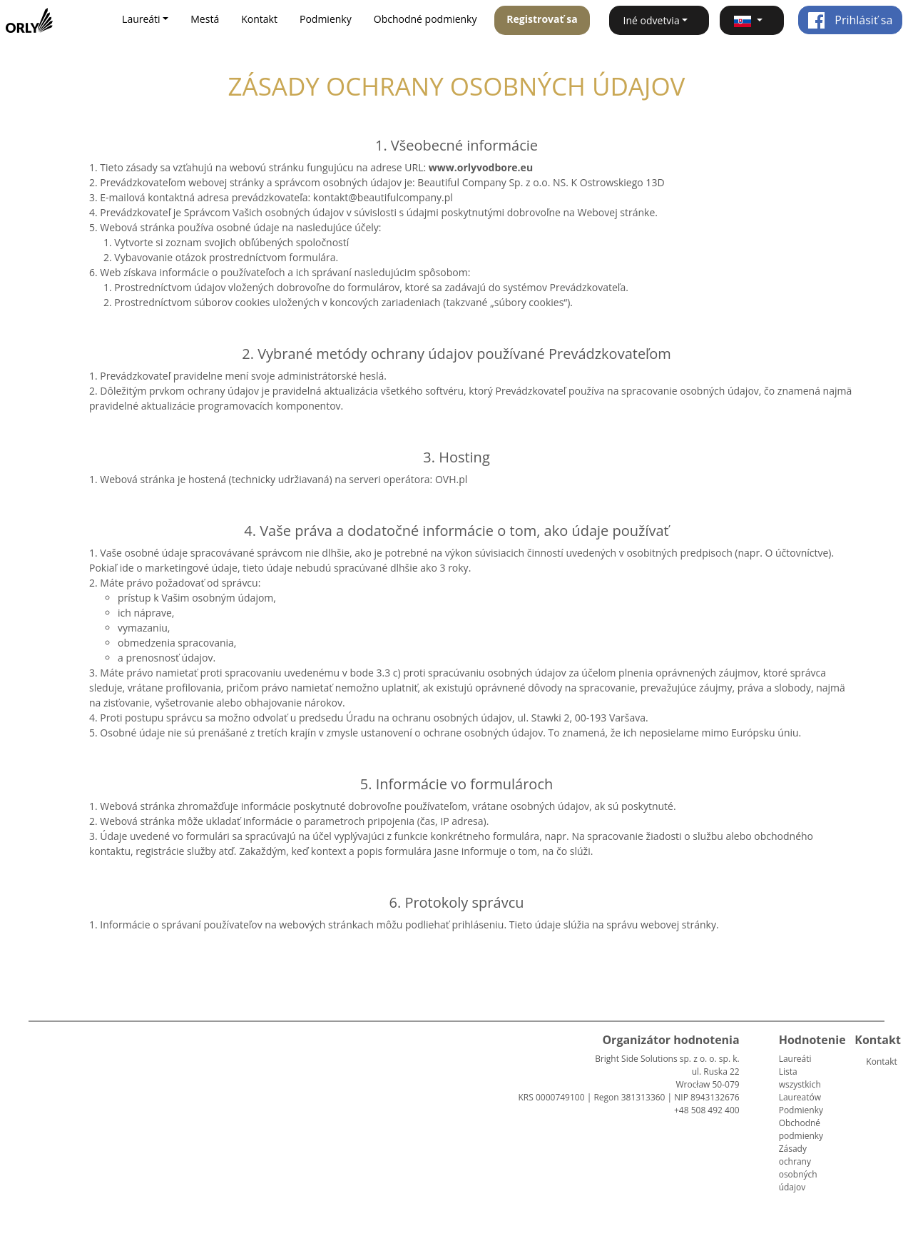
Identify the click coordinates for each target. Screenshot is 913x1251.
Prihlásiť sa (849, 20)
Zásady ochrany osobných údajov (798, 1168)
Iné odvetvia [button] (651, 20)
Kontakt (259, 19)
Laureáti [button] (141, 19)
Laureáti (795, 1059)
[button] (751, 20)
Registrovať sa (541, 19)
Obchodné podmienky (425, 19)
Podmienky (326, 19)
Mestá (204, 19)
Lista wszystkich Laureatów (800, 1084)
